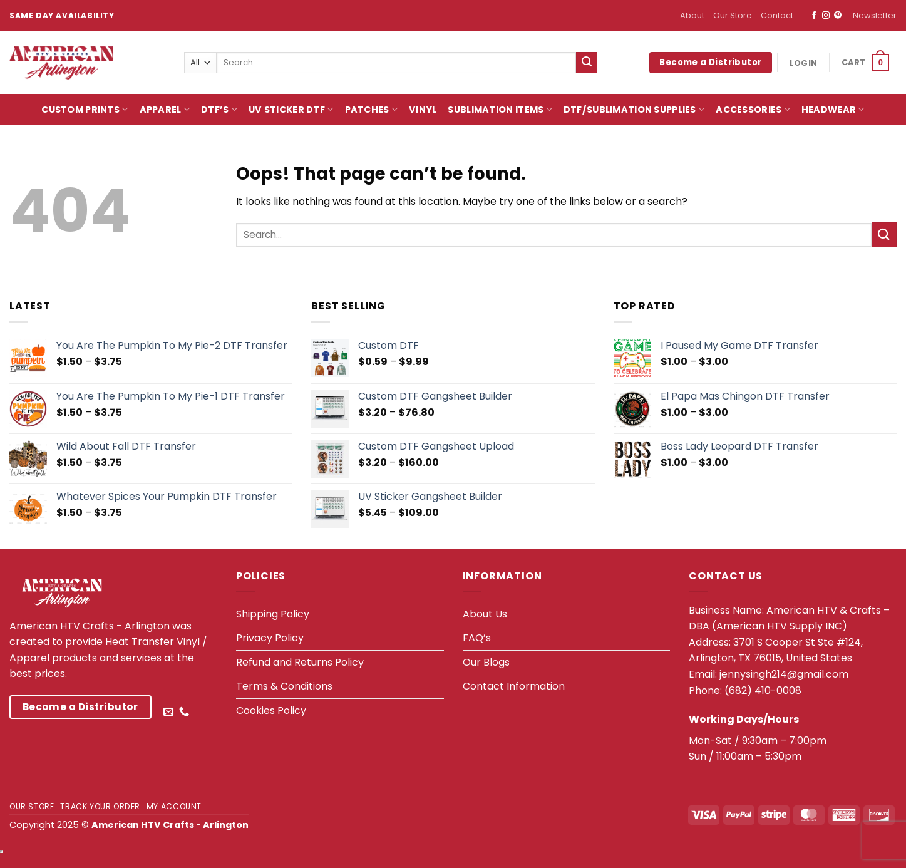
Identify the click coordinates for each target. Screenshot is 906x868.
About (692, 15)
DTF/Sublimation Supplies (634, 109)
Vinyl (422, 109)
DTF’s (219, 109)
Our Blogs (486, 662)
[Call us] (184, 712)
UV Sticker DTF (291, 109)
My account (174, 806)
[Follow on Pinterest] (838, 15)
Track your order (100, 806)
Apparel (165, 109)
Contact (777, 15)
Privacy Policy (270, 638)
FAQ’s (477, 638)
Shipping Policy (272, 614)
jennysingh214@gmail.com (783, 674)
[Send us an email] (168, 712)
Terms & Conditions (284, 686)
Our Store (732, 15)
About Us (485, 614)
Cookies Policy (271, 710)
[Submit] (586, 62)
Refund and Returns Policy (300, 662)
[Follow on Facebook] (814, 15)
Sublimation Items (500, 109)
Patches (371, 109)
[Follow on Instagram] (826, 15)
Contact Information (514, 686)
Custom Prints (84, 109)
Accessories (753, 109)
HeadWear (833, 109)
